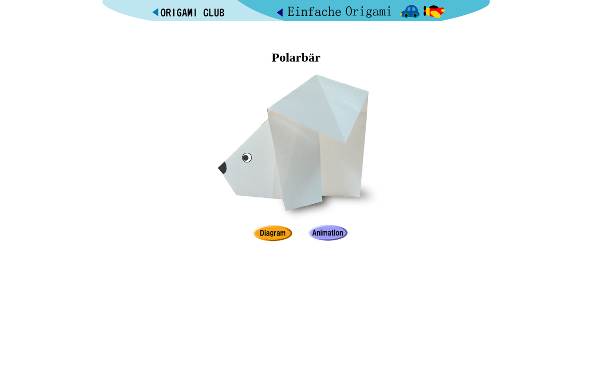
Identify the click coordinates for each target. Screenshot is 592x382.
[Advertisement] (296, 34)
